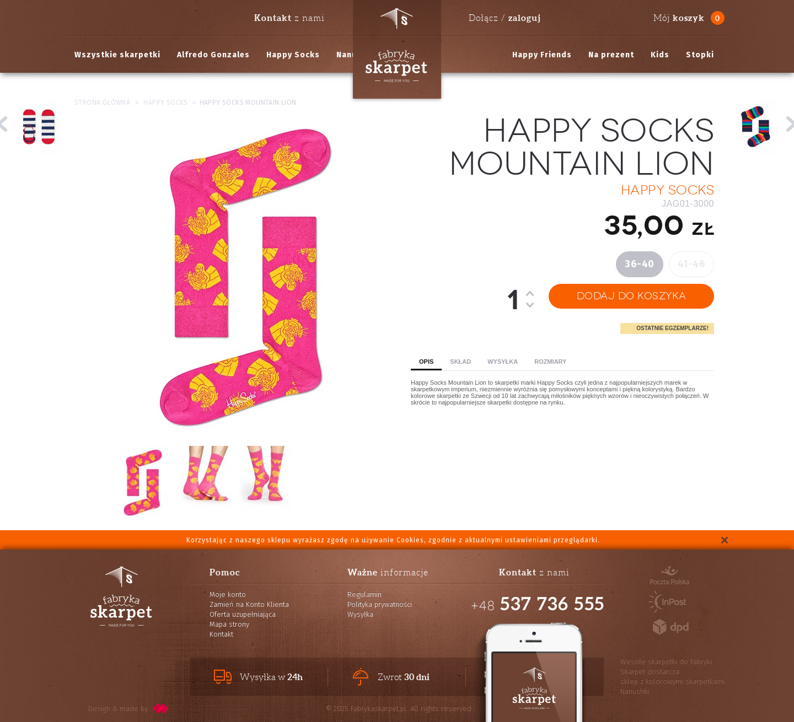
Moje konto (228, 594)
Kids (660, 55)
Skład (460, 361)
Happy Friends (542, 55)
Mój (679, 18)
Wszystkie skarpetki (117, 55)
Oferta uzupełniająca (243, 614)
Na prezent (611, 55)
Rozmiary (550, 361)
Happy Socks (293, 55)
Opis (426, 361)
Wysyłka (502, 361)
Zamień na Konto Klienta (249, 604)
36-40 (639, 264)
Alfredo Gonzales (213, 55)
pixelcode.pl (161, 708)
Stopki (700, 55)
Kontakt (221, 634)
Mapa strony (229, 624)
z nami (289, 18)
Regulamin (364, 594)
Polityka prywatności (379, 604)
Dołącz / (504, 18)
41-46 (692, 264)
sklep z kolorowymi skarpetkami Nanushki (672, 686)
